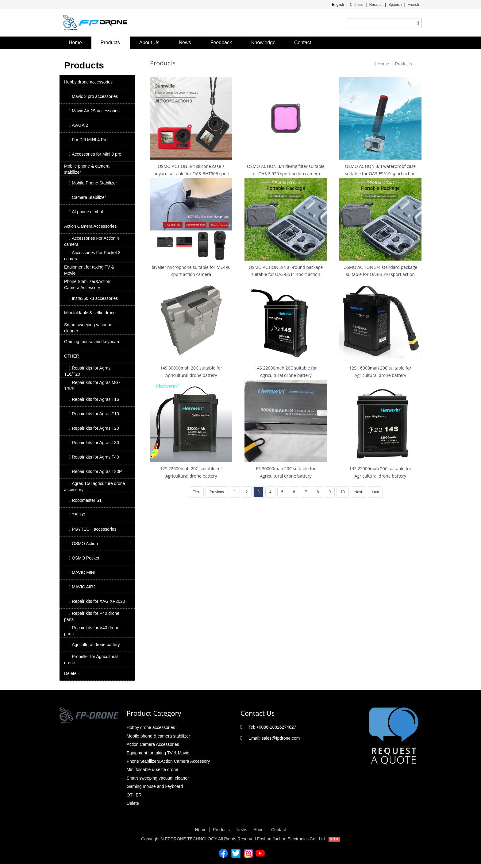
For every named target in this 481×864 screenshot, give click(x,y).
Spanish (395, 4)
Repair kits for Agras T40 (94, 457)
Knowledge (263, 42)
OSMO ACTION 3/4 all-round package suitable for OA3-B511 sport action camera (286, 274)
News (185, 42)
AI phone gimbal (86, 211)
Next (358, 492)
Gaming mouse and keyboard (92, 341)
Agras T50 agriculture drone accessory (94, 486)
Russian (376, 4)
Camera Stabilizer (87, 197)
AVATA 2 (78, 125)
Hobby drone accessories (88, 81)
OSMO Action (83, 543)
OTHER (71, 356)
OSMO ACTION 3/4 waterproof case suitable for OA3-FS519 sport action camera (380, 173)
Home (75, 42)
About (259, 829)
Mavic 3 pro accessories (93, 96)
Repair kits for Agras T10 (94, 413)
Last (375, 492)
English (338, 4)
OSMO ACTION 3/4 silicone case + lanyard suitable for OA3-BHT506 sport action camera (191, 173)
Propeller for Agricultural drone (91, 659)
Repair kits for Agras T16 (94, 399)
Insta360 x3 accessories (93, 298)
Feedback (221, 42)
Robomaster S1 (85, 500)
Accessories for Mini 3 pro (95, 154)
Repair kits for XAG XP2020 (97, 601)
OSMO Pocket (84, 558)
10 (342, 492)
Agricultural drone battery (94, 644)
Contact (302, 42)
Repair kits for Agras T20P (95, 471)
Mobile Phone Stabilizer (93, 182)
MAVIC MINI (82, 572)
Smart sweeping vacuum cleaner (87, 327)
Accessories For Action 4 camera (91, 241)
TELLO (77, 514)
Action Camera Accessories (90, 226)
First (196, 492)
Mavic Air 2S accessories (94, 110)
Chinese (357, 4)
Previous (217, 492)
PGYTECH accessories (93, 529)
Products (110, 42)
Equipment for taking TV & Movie (89, 270)
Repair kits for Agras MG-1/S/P (92, 385)
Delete (70, 673)
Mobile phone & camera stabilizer (87, 169)
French (413, 4)
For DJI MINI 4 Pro (88, 139)
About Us (149, 42)
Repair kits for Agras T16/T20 (87, 371)
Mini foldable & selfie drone (90, 312)
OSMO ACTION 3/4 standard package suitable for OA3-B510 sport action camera (380, 274)
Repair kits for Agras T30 (94, 442)
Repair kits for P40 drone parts (91, 616)
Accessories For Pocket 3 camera (92, 255)
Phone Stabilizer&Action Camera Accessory (87, 284)
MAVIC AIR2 (82, 586)
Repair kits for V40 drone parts (91, 630)
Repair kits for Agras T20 (94, 428)
